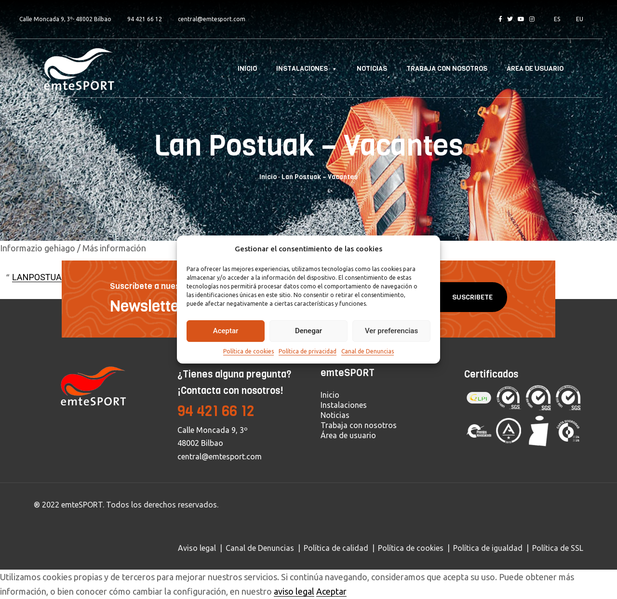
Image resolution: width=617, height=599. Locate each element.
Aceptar (226, 330)
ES (557, 19)
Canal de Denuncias (367, 351)
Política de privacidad (307, 351)
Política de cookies (248, 351)
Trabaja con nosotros (446, 68)
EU (579, 19)
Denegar (308, 330)
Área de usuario (535, 68)
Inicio (247, 68)
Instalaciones (306, 68)
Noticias (372, 68)
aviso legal (294, 591)
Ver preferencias (391, 330)
